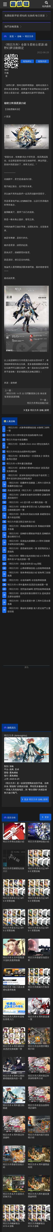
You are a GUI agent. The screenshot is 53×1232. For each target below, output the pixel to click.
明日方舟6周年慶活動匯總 (19, 463)
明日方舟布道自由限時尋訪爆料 (21, 451)
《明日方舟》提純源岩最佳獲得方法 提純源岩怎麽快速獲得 (28, 595)
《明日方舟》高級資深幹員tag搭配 (24, 563)
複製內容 (42, 61)
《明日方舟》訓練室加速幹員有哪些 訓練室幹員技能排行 (28, 496)
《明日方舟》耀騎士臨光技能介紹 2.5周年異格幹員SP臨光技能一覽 (28, 557)
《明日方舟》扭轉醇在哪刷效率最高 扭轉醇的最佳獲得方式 (28, 535)
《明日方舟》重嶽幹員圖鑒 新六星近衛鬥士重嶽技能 (28, 610)
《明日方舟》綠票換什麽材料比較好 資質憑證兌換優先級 (28, 469)
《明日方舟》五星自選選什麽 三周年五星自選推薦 (28, 602)
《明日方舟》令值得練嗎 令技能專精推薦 (26, 580)
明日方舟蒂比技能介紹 (26, 401)
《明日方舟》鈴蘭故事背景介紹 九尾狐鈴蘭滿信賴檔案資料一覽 (28, 508)
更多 (45, 817)
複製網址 (27, 61)
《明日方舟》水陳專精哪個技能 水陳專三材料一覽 (28, 429)
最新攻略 (11, 817)
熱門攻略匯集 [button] (13, 26)
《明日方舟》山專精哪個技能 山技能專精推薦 (28, 568)
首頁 (11, 36)
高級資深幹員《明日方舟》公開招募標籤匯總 (28, 490)
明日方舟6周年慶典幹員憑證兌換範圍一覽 (27, 584)
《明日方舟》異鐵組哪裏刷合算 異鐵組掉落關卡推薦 (28, 528)
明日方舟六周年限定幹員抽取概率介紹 (25, 435)
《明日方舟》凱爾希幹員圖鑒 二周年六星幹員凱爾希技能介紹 (28, 484)
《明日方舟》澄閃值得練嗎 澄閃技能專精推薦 (28, 589)
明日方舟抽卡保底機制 (17, 439)
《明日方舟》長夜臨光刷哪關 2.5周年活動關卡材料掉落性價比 (28, 542)
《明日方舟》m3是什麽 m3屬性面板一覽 (27, 502)
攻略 (19, 36)
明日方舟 (29, 36)
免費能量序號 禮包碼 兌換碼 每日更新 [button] (26, 15)
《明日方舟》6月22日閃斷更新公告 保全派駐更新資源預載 (26, 393)
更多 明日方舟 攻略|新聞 (36, 410)
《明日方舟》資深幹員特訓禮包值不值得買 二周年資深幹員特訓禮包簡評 (28, 477)
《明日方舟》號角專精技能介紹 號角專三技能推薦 (28, 574)
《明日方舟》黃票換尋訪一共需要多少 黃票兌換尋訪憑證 (28, 457)
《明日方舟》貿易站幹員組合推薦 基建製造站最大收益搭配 (28, 516)
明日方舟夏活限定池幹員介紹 (21, 521)
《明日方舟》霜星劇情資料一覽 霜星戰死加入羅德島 (28, 550)
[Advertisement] (26, 695)
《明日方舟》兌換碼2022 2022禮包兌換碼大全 (28, 446)
